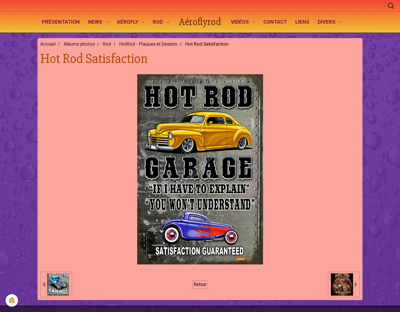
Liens (302, 22)
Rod (158, 22)
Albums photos (79, 44)
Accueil (48, 44)
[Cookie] (12, 300)
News (96, 22)
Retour (200, 284)
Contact (275, 22)
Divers (327, 22)
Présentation (61, 22)
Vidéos (240, 22)
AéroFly (128, 22)
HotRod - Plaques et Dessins (148, 44)
